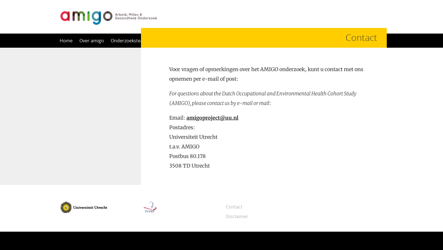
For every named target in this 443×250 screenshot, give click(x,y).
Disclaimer (237, 216)
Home (66, 41)
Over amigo (91, 41)
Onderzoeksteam (129, 41)
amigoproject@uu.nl (212, 118)
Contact (234, 207)
